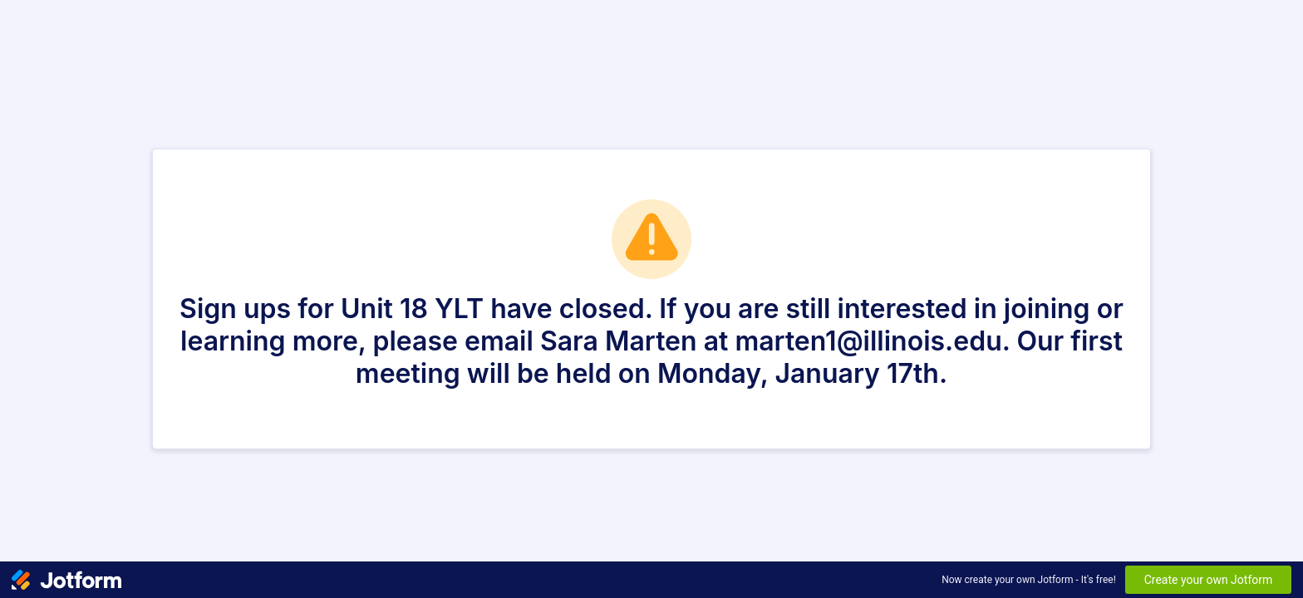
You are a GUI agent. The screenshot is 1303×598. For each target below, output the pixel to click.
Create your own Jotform (1208, 579)
